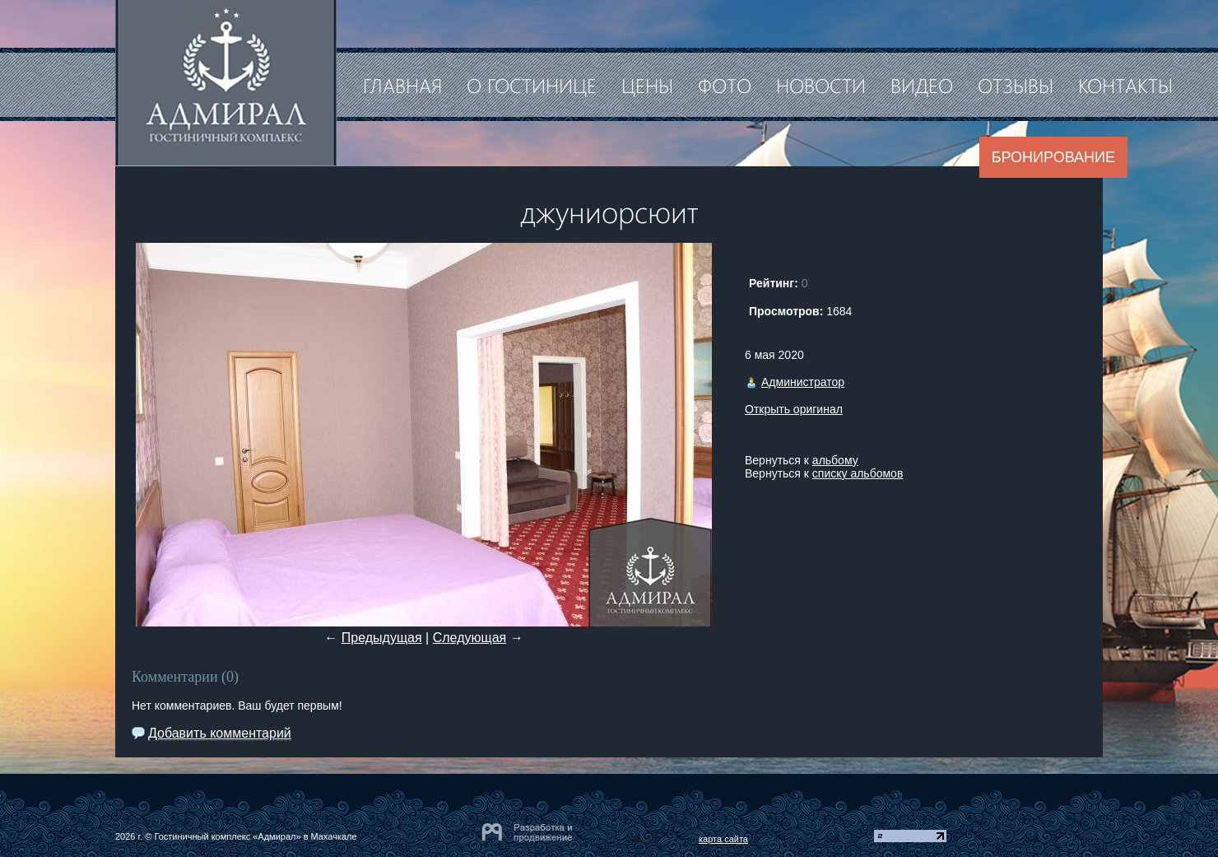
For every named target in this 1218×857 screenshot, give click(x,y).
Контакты (1125, 85)
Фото (724, 85)
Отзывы (1015, 85)
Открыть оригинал (794, 409)
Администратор (802, 382)
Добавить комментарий (219, 733)
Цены (647, 85)
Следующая (470, 638)
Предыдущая (382, 638)
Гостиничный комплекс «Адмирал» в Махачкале (255, 836)
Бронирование (1053, 157)
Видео (921, 85)
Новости (821, 85)
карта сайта (723, 839)
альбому (835, 460)
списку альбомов (857, 473)
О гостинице (532, 85)
